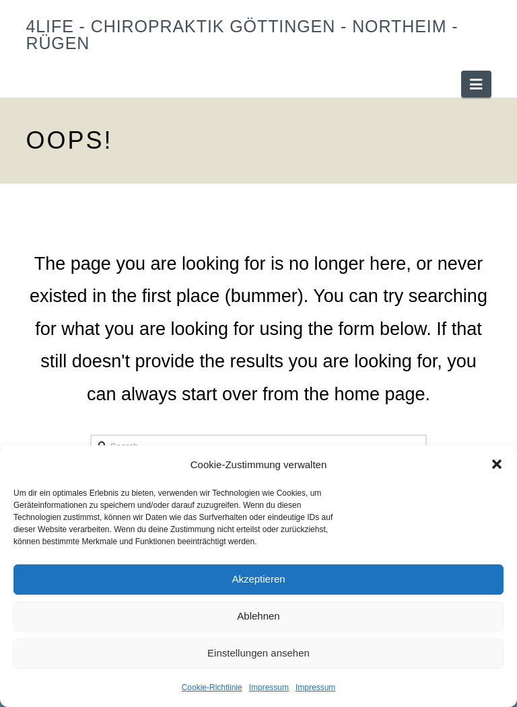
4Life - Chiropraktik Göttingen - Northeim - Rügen (242, 35)
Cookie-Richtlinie (212, 687)
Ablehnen (258, 616)
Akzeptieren (258, 579)
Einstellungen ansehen (258, 653)
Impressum (269, 687)
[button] (497, 464)
